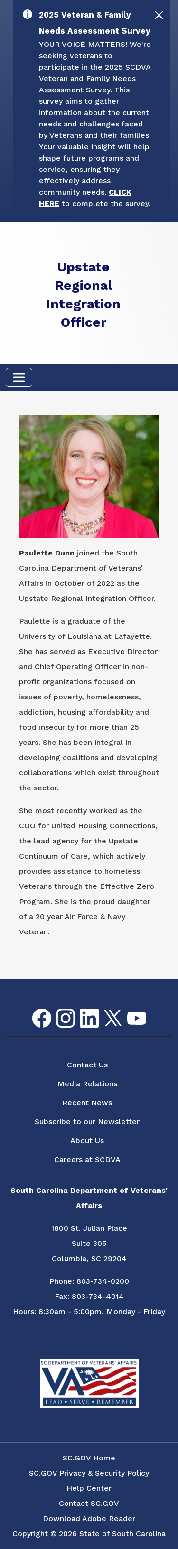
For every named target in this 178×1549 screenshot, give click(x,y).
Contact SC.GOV (89, 1503)
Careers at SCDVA (87, 1159)
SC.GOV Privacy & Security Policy (89, 1472)
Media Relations (87, 1083)
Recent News (87, 1102)
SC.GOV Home (89, 1457)
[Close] (159, 15)
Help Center (89, 1488)
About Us (87, 1140)
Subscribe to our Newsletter (87, 1121)
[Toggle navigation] (19, 377)
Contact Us (87, 1064)
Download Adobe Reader (89, 1518)
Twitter (104, 1010)
